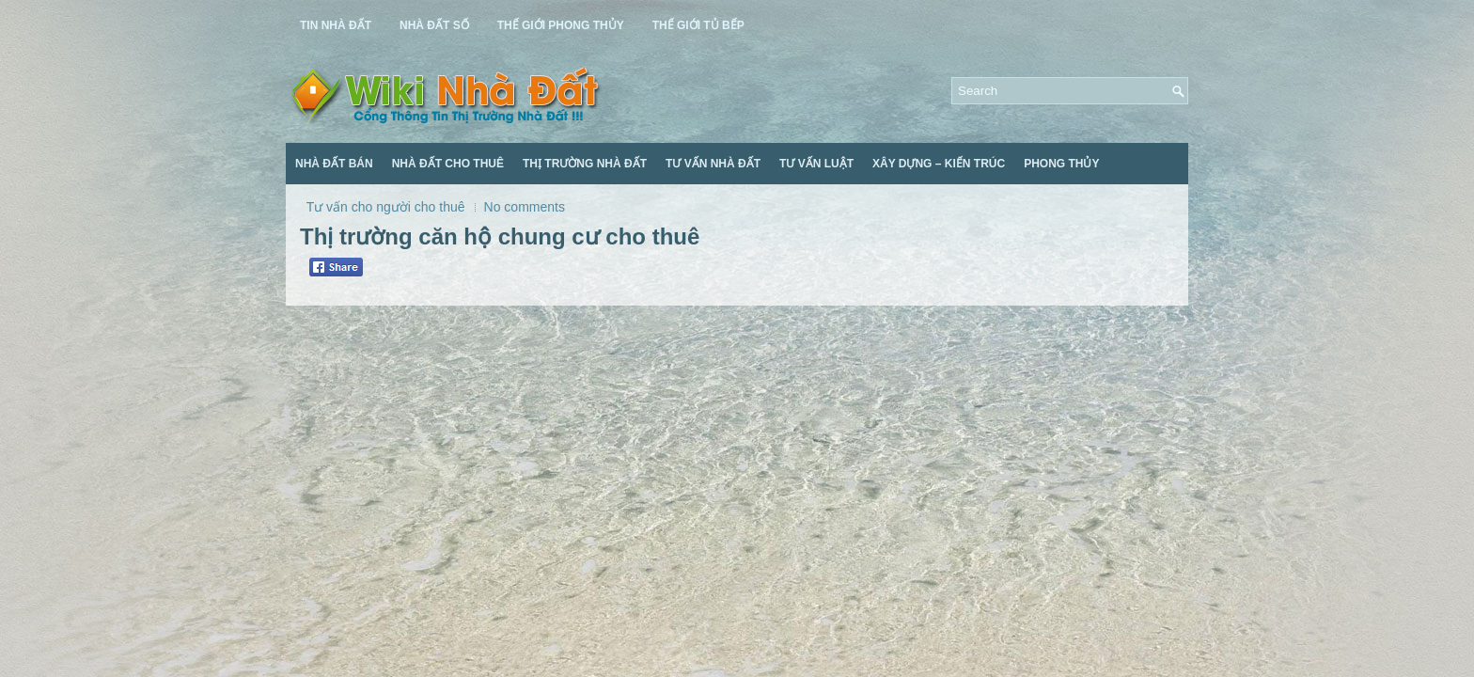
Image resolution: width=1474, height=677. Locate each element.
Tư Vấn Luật (816, 163)
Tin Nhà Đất (335, 25)
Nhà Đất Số (434, 25)
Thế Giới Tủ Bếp (698, 25)
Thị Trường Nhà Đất (585, 163)
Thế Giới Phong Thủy (560, 25)
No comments (524, 206)
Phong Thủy (1061, 163)
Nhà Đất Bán (334, 163)
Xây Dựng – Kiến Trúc (938, 163)
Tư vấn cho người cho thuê (385, 206)
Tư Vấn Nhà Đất (713, 163)
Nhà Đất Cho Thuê (448, 163)
